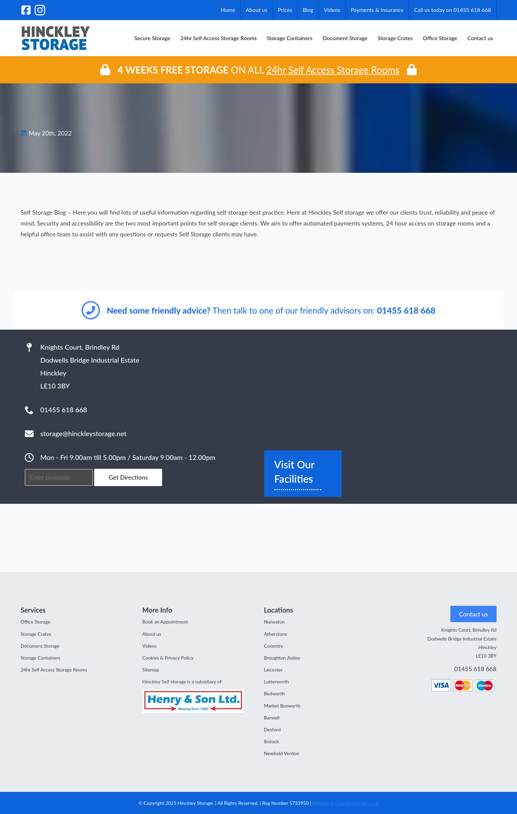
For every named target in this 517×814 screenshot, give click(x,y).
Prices (285, 9)
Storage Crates (395, 38)
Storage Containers (289, 38)
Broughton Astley (282, 658)
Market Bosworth (282, 706)
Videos (332, 9)
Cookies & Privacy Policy (168, 658)
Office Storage (440, 38)
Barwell (272, 717)
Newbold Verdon (281, 753)
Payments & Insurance (377, 9)
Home (228, 9)
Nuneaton (274, 622)
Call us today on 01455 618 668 (452, 9)
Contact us (480, 38)
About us (256, 9)
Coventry (273, 646)
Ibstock (271, 741)
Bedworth (274, 693)
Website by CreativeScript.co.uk (345, 803)
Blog (308, 9)
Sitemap (150, 669)
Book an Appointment (165, 622)
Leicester (273, 669)
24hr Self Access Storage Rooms (218, 38)
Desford (272, 729)
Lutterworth (276, 681)
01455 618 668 (475, 668)
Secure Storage (152, 38)
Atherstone (276, 634)
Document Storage (345, 38)
